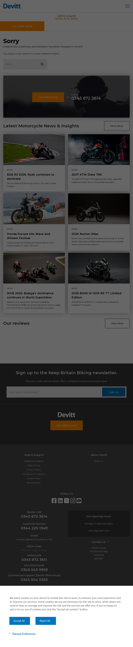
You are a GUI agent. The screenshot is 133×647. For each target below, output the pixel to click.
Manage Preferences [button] (24, 633)
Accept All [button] (19, 621)
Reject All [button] (45, 621)
